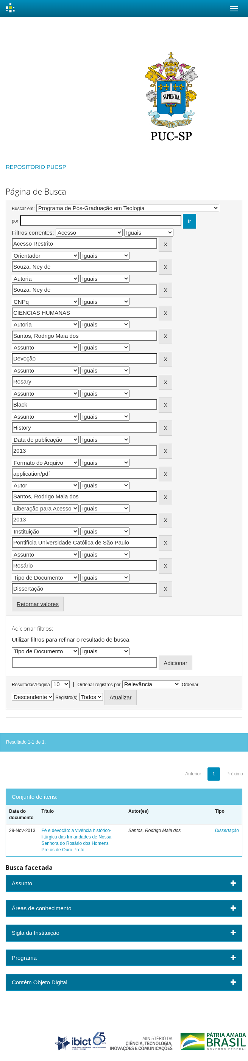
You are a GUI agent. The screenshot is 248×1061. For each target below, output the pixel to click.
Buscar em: (23, 208)
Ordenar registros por (98, 684)
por (15, 221)
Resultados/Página (31, 684)
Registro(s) (66, 697)
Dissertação (227, 830)
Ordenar (190, 684)
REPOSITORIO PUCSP (36, 167)
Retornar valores (38, 604)
